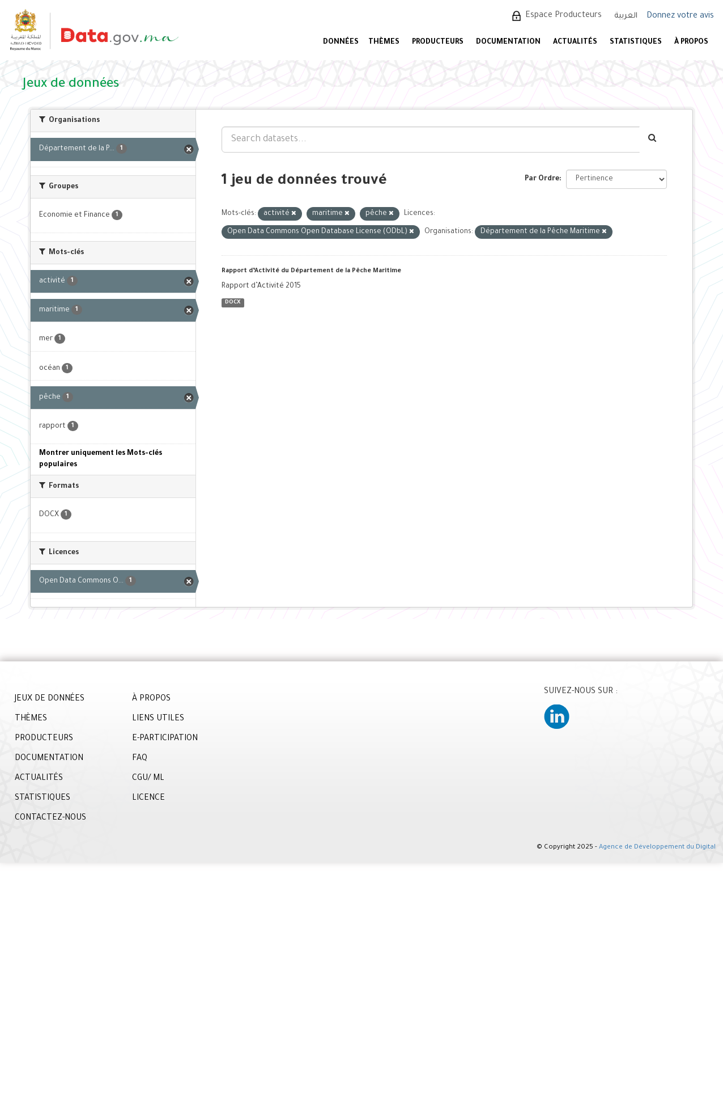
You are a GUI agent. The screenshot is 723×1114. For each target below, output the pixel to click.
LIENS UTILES (158, 719)
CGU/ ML (148, 778)
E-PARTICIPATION (165, 739)
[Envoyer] (653, 139)
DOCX (232, 302)
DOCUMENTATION (508, 43)
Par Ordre (542, 179)
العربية (626, 16)
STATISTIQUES (636, 43)
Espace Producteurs (563, 15)
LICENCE (148, 798)
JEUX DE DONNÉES (49, 699)
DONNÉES (341, 43)
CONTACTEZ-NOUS (50, 818)
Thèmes (383, 43)
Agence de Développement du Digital (657, 847)
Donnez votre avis (680, 16)
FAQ (139, 758)
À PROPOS (691, 43)
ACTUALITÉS (575, 43)
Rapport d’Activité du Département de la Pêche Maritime (311, 271)
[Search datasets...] (431, 139)
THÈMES (31, 719)
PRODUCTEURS (437, 43)
